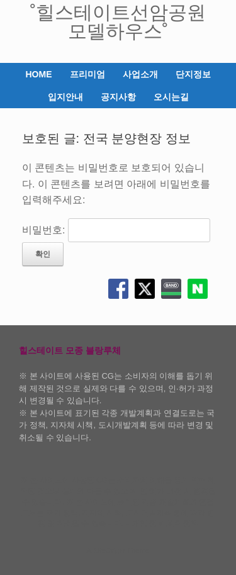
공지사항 (118, 97)
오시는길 (171, 97)
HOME (39, 74)
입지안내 (65, 97)
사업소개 (140, 74)
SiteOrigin (109, 550)
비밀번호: (116, 230)
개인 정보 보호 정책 (165, 523)
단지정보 (193, 74)
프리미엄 (87, 74)
